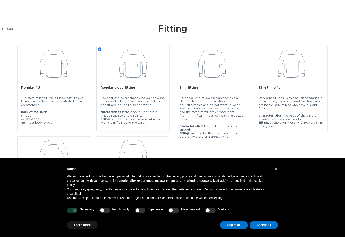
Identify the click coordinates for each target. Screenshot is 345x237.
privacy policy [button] (180, 176)
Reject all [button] (233, 225)
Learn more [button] (82, 225)
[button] (275, 168)
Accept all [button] (264, 225)
